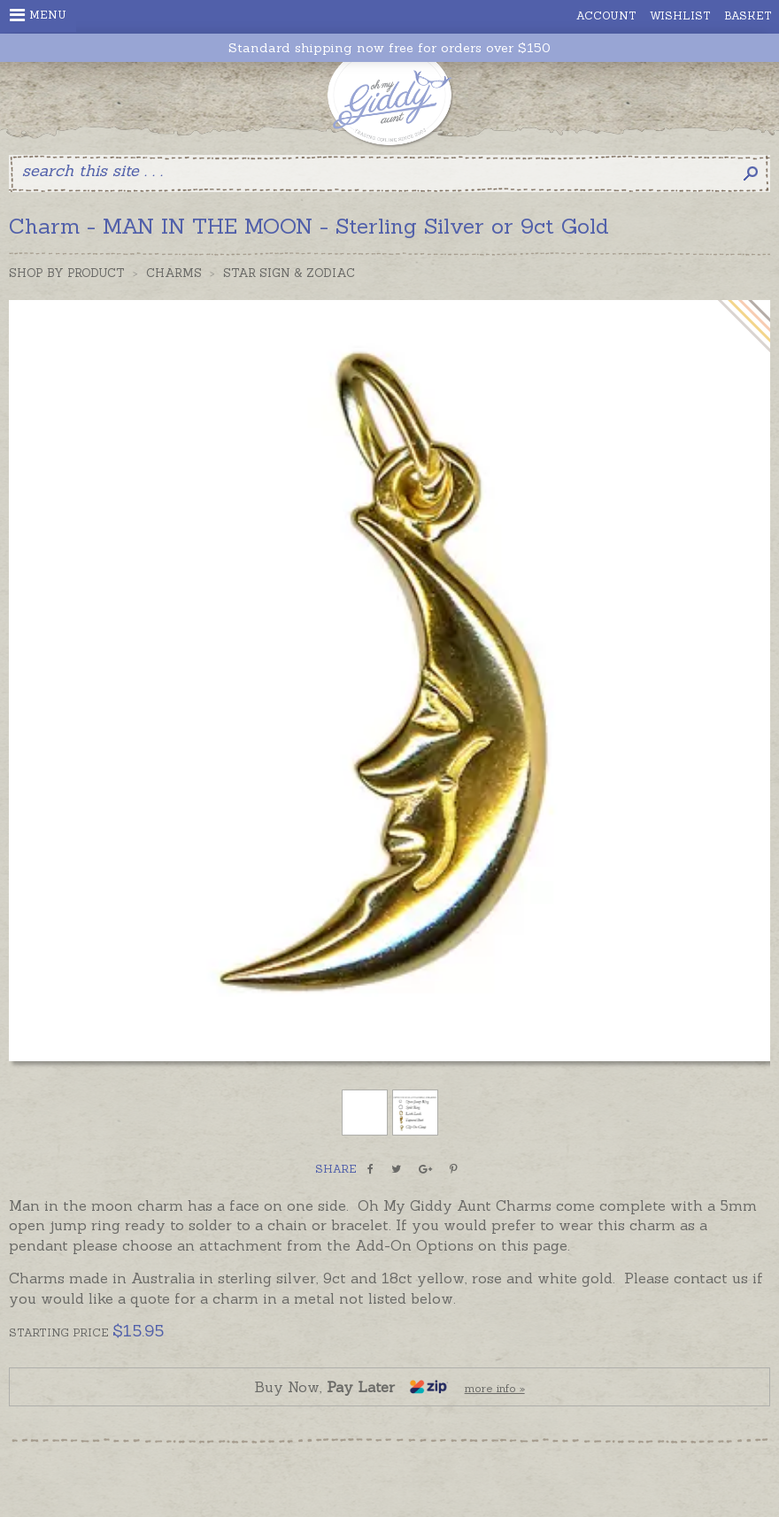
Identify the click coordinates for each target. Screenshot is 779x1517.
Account (606, 15)
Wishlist (680, 15)
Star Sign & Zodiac (289, 273)
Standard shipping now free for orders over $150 (389, 48)
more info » (495, 1388)
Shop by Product (67, 273)
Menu (38, 15)
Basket (748, 15)
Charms (174, 273)
